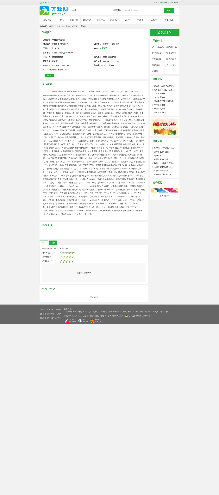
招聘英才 (58, 489)
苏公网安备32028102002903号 (137, 486)
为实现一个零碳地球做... (164, 148)
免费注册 (163, 2)
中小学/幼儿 (159, 47)
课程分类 (47, 20)
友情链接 (43, 489)
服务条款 (43, 485)
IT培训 (157, 65)
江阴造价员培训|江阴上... (164, 174)
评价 (44, 413)
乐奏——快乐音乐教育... (164, 163)
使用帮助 (50, 489)
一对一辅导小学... (161, 112)
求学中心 (114, 20)
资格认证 (158, 53)
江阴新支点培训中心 (63, 26)
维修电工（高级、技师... (164, 90)
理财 (156, 71)
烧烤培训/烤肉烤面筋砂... (164, 86)
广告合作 (58, 480)
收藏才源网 (174, 2)
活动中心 (128, 20)
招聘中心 (141, 20)
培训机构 (74, 20)
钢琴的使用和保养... (162, 159)
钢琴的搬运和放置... (162, 152)
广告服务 (58, 485)
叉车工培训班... (160, 94)
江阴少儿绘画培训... (162, 171)
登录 (156, 2)
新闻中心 (155, 20)
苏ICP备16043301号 (115, 487)
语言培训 (158, 59)
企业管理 (172, 65)
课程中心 (87, 20)
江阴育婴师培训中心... (163, 167)
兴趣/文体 (173, 47)
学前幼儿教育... (160, 105)
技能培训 (172, 53)
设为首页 (45, 2)
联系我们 (50, 480)
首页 (51, 26)
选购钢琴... (158, 156)
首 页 (62, 20)
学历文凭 (172, 59)
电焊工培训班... (160, 97)
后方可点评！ (85, 443)
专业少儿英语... (160, 109)
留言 (53, 413)
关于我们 (168, 20)
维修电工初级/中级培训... (164, 101)
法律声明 (50, 485)
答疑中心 (101, 20)
